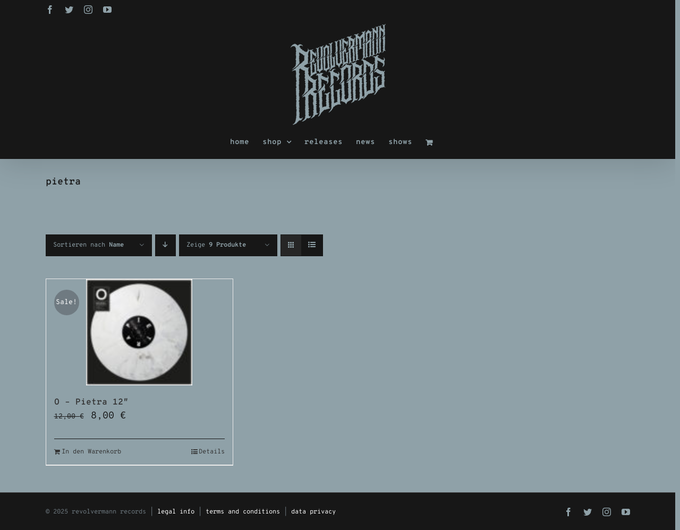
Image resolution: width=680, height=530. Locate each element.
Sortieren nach (88, 245)
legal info (175, 512)
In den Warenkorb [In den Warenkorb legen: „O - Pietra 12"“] (91, 452)
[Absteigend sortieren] (165, 245)
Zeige (216, 245)
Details (212, 452)
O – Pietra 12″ (91, 402)
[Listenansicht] (312, 245)
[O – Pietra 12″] (139, 332)
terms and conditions (243, 512)
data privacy (313, 512)
